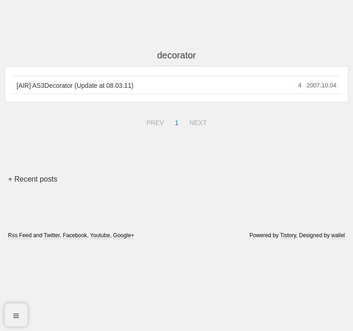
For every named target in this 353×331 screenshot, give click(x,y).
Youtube (100, 235)
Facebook (75, 235)
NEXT (196, 121)
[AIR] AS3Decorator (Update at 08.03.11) (75, 85)
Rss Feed (19, 235)
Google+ (123, 235)
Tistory (288, 235)
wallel (338, 235)
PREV (154, 121)
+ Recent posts (32, 179)
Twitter (52, 235)
